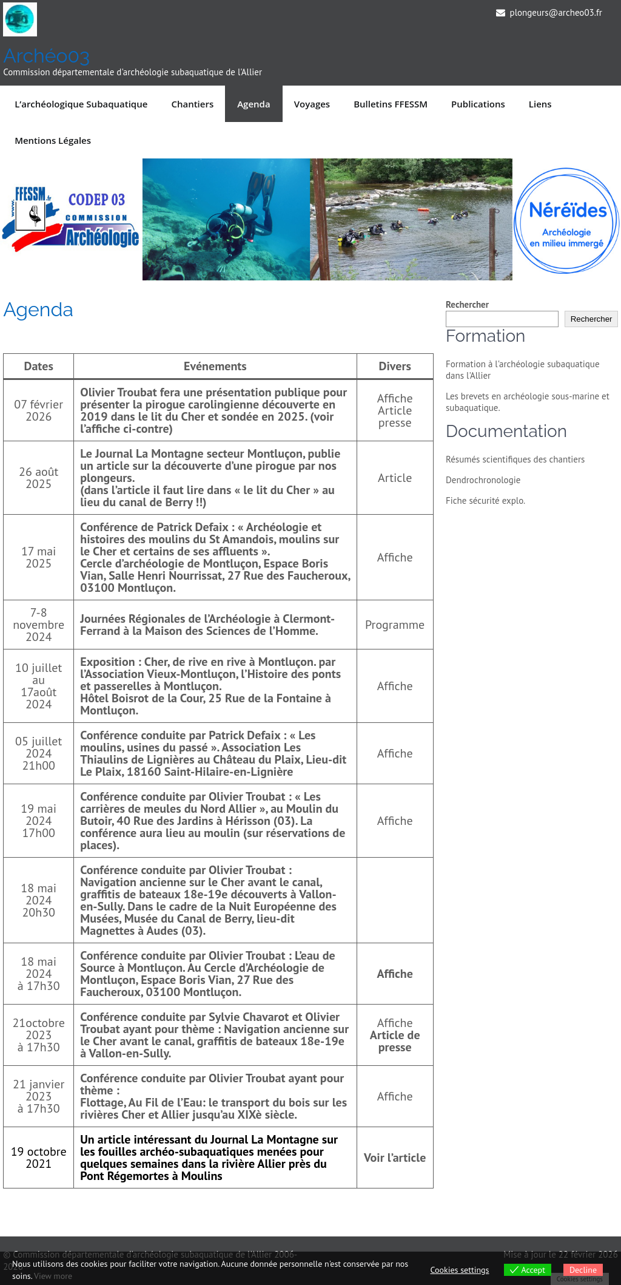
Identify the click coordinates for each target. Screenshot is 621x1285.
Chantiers (192, 104)
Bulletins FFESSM (391, 104)
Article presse (395, 416)
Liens (540, 104)
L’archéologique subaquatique (81, 104)
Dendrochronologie (483, 480)
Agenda (253, 104)
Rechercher (467, 304)
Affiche (395, 398)
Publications (478, 104)
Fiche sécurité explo (484, 500)
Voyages (312, 104)
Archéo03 (46, 55)
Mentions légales (53, 140)
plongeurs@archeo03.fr (556, 12)
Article (395, 478)
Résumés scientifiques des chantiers (515, 459)
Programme (395, 624)
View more (53, 1275)
